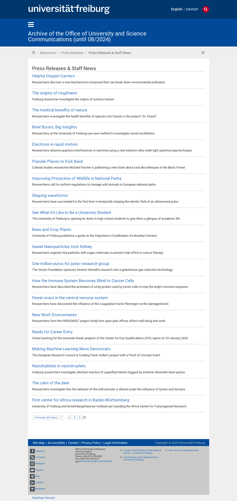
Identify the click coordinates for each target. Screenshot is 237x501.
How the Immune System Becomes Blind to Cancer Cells (83, 280)
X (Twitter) (40, 457)
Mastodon (40, 489)
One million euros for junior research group (70, 263)
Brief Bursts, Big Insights (54, 127)
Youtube (39, 470)
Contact (73, 443)
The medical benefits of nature (59, 110)
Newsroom (48, 53)
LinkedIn (39, 482)
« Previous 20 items (45, 417)
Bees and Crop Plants (51, 229)
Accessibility (56, 443)
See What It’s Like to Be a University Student (71, 212)
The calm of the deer (50, 382)
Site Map (39, 443)
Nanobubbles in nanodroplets (59, 365)
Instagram (40, 463)
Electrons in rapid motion (55, 144)
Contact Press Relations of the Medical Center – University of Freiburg (142, 451)
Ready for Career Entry (52, 331)
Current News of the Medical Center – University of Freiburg (141, 458)
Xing (37, 476)
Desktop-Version (43, 498)
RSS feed (203, 52)
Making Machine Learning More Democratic (71, 348)
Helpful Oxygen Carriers (53, 75)
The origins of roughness (54, 93)
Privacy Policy (91, 443)
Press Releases (72, 53)
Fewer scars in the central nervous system (70, 297)
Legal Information (115, 443)
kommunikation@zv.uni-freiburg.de (95, 461)
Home (33, 52)
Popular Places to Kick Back (57, 161)
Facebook (40, 451)
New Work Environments (54, 314)
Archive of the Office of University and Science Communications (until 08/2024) (87, 36)
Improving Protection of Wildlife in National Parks (76, 178)
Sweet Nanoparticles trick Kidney (62, 246)
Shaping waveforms (50, 195)
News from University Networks (184, 450)
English (176, 9)
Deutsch (192, 9)
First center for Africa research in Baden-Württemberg (80, 400)
